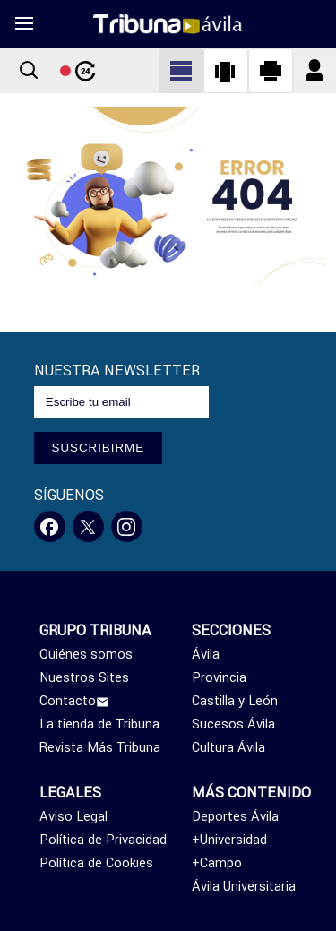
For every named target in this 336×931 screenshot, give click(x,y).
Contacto (74, 701)
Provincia (219, 677)
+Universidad (229, 840)
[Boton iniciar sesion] (314, 71)
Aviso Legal (73, 816)
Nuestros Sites (84, 677)
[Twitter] (88, 526)
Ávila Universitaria (244, 886)
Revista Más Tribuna (99, 747)
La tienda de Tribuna (99, 724)
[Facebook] (49, 526)
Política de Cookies (96, 863)
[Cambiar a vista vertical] (225, 70)
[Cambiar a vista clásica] (181, 70)
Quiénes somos (86, 654)
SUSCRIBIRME (98, 447)
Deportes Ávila (235, 816)
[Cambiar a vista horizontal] (270, 70)
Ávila (206, 654)
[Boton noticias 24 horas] (78, 71)
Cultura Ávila (228, 747)
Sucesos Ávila (233, 724)
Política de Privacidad (103, 840)
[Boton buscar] (29, 71)
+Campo (217, 863)
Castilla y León (235, 701)
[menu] (23, 24)
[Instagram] (126, 526)
